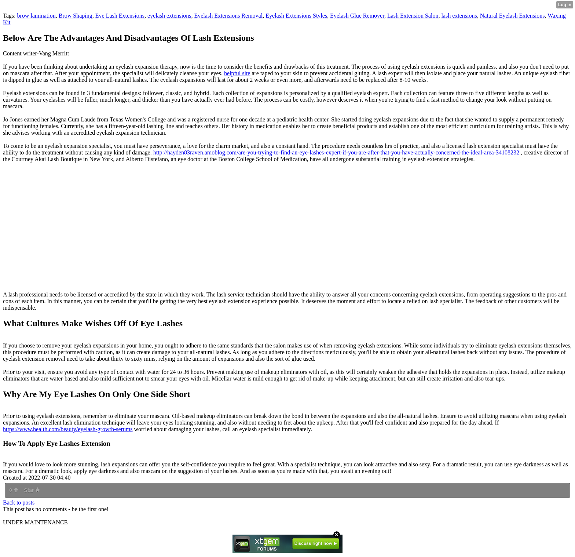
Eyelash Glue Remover (357, 15)
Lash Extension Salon (413, 15)
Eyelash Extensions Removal (228, 15)
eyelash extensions (169, 15)
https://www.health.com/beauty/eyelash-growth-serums (68, 429)
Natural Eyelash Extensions (512, 15)
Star (32, 490)
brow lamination (36, 15)
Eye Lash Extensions (119, 15)
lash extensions (459, 15)
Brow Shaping (75, 15)
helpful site (237, 73)
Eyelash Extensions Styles (296, 15)
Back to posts (18, 502)
